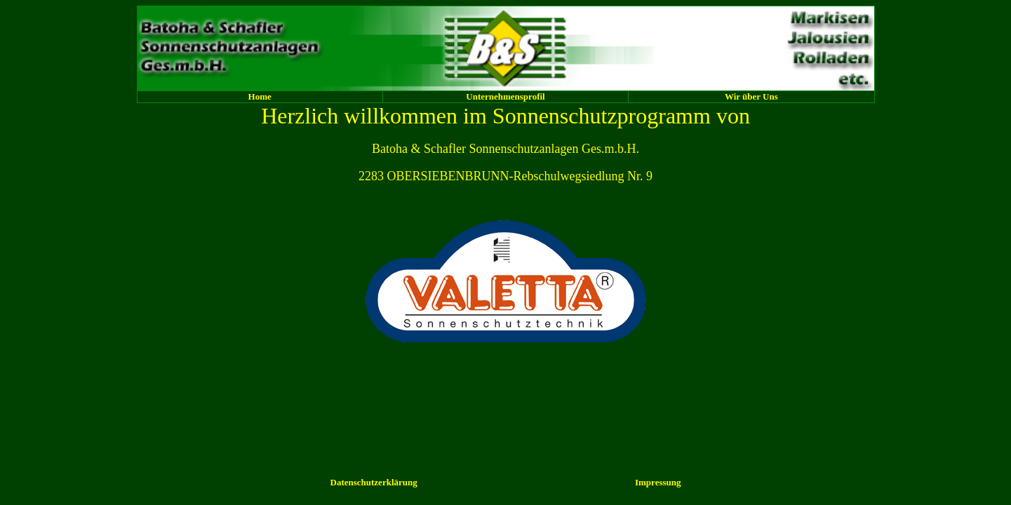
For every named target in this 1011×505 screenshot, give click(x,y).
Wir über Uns (751, 96)
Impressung (658, 482)
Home (260, 96)
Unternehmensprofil (505, 96)
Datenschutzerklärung (373, 482)
